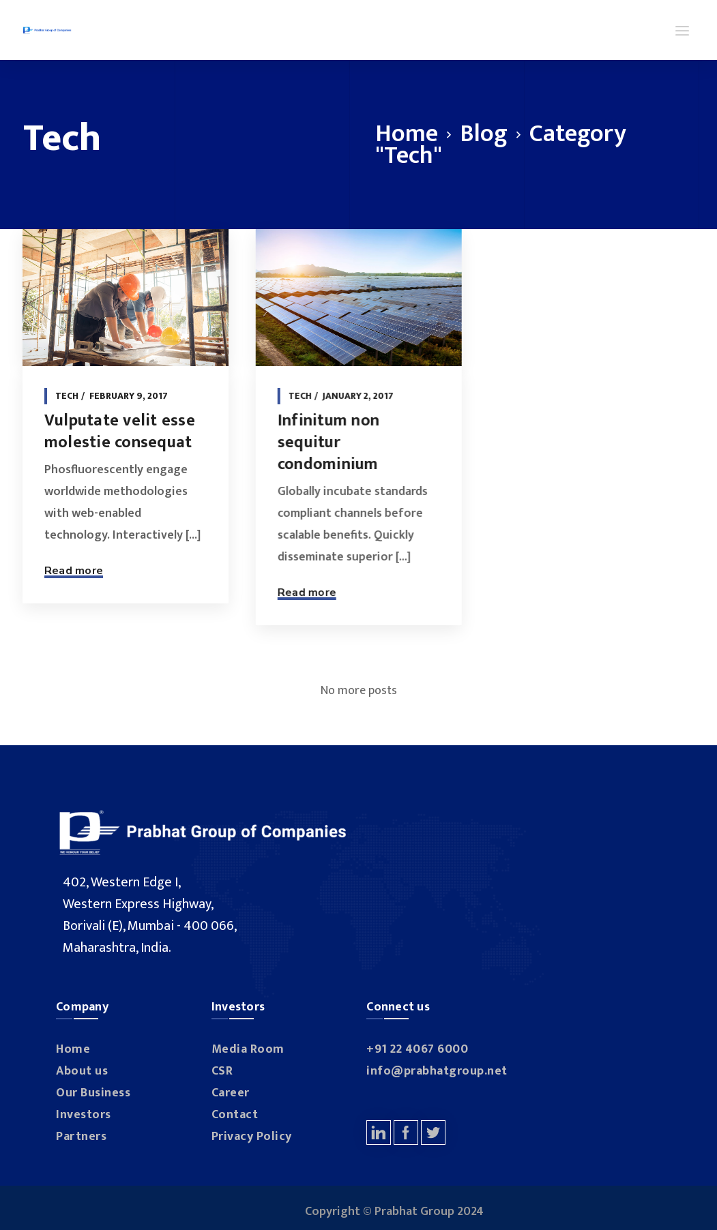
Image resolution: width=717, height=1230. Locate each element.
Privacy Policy (251, 1136)
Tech (66, 396)
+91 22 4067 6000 (417, 1049)
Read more (73, 570)
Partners (81, 1136)
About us (82, 1071)
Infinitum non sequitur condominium (326, 442)
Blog (484, 133)
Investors (83, 1115)
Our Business (93, 1093)
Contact (235, 1115)
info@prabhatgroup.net (437, 1071)
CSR (222, 1071)
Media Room (247, 1049)
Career (230, 1093)
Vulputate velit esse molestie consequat (119, 431)
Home (406, 133)
